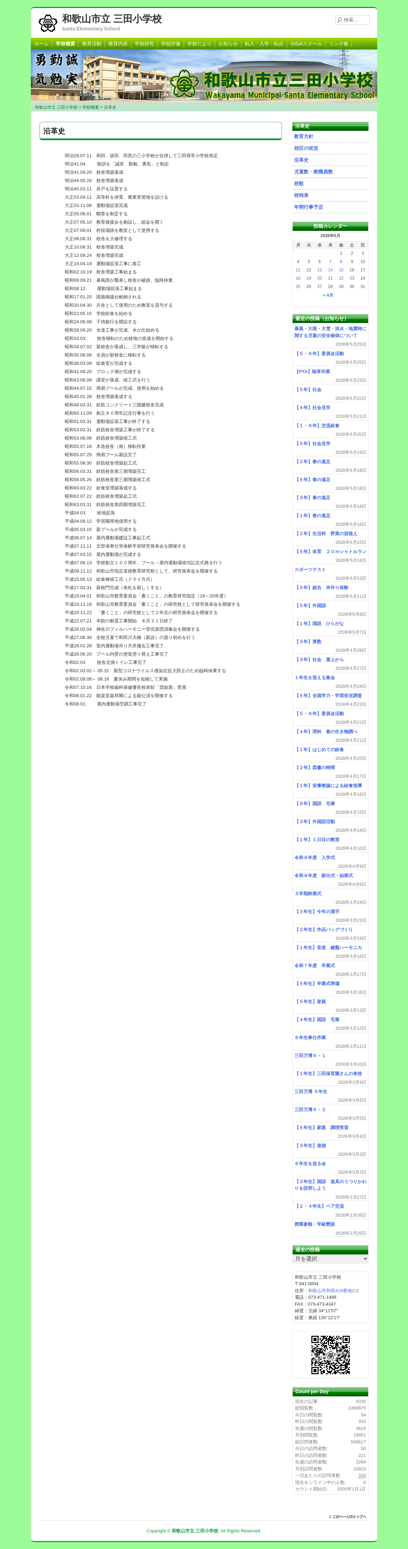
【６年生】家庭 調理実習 (321, 1127)
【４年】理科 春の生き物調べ (325, 731)
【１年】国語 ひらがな (319, 623)
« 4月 (328, 295)
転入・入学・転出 (264, 43)
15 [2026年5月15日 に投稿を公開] (341, 270)
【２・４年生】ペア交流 (319, 1206)
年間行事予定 (308, 207)
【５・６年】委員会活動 (319, 353)
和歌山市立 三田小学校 (112, 18)
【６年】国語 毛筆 (314, 803)
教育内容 (118, 43)
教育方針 (303, 136)
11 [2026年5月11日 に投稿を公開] (298, 270)
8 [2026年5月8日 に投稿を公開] (341, 261)
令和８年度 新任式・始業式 (323, 875)
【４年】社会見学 (312, 407)
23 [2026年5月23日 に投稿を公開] (352, 278)
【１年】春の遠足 (312, 515)
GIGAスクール (306, 43)
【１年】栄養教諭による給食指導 (328, 785)
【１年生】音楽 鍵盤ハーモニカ (328, 947)
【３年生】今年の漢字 (316, 911)
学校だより (199, 43)
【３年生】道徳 (310, 1145)
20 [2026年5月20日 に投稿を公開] (319, 278)
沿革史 (301, 160)
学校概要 (65, 43)
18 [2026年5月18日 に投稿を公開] (298, 278)
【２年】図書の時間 (314, 767)
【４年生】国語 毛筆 (316, 1019)
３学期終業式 (307, 893)
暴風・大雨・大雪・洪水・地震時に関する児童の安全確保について (330, 332)
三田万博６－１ (310, 1055)
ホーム (41, 43)
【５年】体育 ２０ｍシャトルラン (330, 551)
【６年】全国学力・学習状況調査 (328, 695)
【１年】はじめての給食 (319, 749)
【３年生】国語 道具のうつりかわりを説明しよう (330, 1185)
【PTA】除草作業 (312, 371)
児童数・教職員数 (313, 171)
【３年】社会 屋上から (319, 659)
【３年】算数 (307, 641)
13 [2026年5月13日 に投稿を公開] (319, 270)
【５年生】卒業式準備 (316, 983)
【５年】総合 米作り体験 (321, 587)
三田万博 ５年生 (310, 1091)
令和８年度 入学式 (314, 857)
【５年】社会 (307, 389)
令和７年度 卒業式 (314, 965)
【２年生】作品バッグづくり (323, 929)
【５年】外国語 (310, 605)
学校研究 (144, 43)
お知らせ (228, 43)
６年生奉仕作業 (310, 1037)
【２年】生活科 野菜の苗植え (325, 533)
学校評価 (170, 43)
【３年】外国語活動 (314, 821)
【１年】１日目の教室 (316, 839)
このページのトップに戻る (349, 1516)
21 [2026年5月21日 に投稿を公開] (330, 278)
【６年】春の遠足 (312, 479)
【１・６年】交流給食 (316, 425)
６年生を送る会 (310, 1163)
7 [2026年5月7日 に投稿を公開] (330, 261)
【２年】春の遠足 (312, 461)
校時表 (301, 195)
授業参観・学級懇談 (314, 1224)
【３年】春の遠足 (312, 497)
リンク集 (338, 43)
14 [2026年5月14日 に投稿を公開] (330, 270)
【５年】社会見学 (312, 443)
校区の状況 (306, 148)
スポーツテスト (310, 569)
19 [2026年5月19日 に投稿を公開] (309, 278)
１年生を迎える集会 (314, 677)
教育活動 (91, 43)
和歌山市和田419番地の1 (333, 1290)
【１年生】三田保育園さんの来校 (328, 1073)
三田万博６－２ (310, 1109)
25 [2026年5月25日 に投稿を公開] (298, 286)
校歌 (299, 183)
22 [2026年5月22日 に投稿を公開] (341, 278)
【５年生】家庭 (312, 1001)
